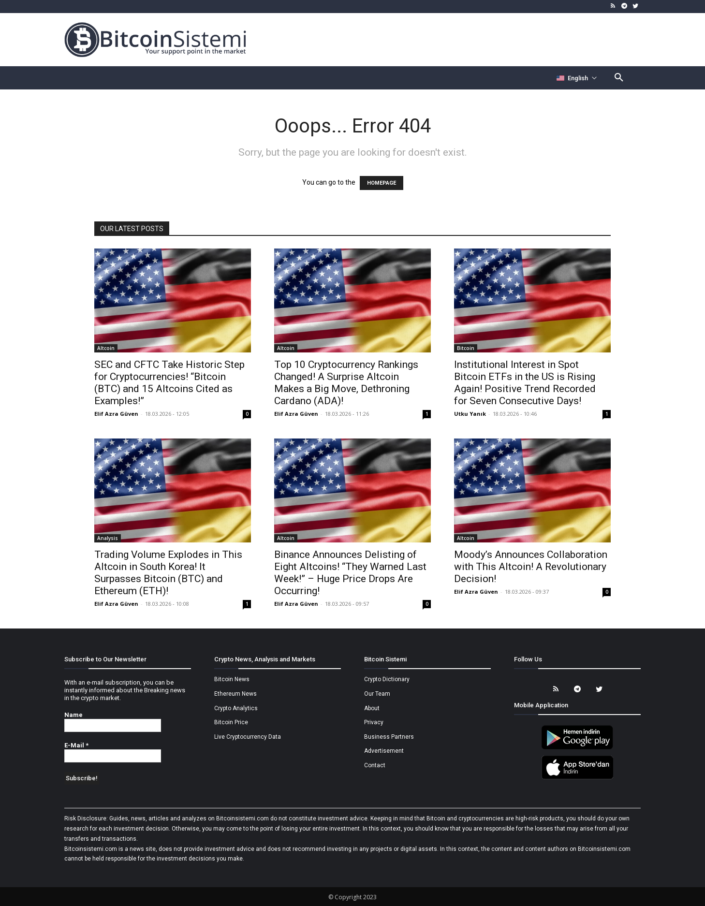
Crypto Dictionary (387, 679)
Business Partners (389, 736)
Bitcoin (465, 348)
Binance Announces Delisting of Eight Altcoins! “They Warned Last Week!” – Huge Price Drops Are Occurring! (350, 573)
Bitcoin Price (231, 722)
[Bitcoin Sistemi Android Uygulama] (577, 748)
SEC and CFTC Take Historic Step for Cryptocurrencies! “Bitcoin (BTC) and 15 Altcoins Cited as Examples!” (169, 383)
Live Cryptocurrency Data (247, 736)
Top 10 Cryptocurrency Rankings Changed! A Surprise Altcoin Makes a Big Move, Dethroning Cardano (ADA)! (346, 383)
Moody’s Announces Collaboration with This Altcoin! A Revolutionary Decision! (530, 567)
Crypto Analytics (236, 708)
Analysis (107, 538)
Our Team (377, 693)
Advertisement (384, 750)
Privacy (373, 722)
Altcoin (106, 348)
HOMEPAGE (381, 183)
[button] (619, 77)
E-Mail (76, 745)
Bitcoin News (232, 679)
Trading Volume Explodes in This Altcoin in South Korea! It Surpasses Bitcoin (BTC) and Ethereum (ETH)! (168, 573)
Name (73, 714)
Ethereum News (235, 693)
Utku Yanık (470, 413)
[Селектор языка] (576, 78)
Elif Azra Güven (116, 413)
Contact (374, 765)
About (372, 708)
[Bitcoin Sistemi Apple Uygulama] (577, 778)
